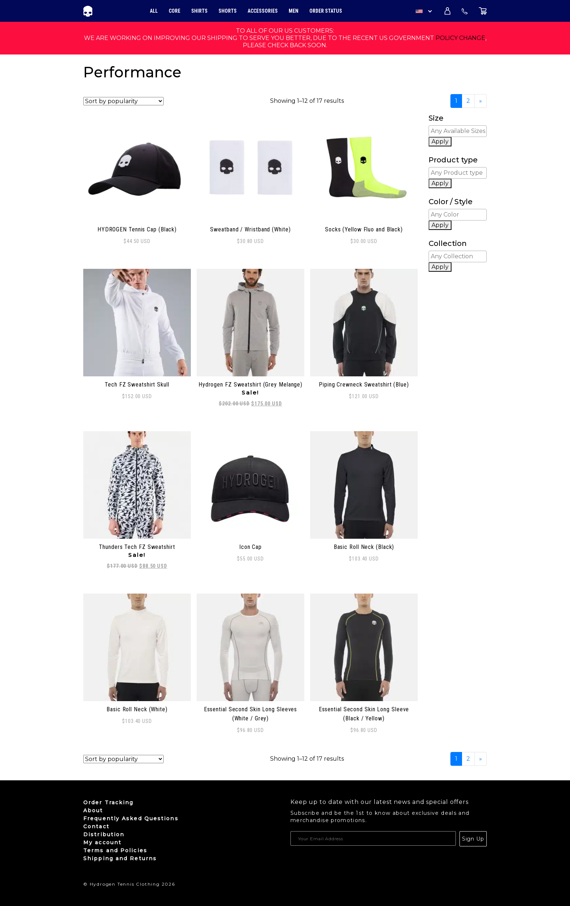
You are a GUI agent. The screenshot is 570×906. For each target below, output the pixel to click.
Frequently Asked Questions (130, 818)
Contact (96, 826)
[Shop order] (123, 101)
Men (293, 11)
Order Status (325, 11)
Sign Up (473, 839)
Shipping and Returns (120, 858)
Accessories (263, 11)
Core (174, 11)
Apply (440, 141)
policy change (460, 38)
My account (102, 842)
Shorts (227, 11)
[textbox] (459, 131)
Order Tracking (108, 802)
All (154, 11)
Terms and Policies (115, 850)
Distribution (103, 834)
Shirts (199, 11)
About (93, 810)
